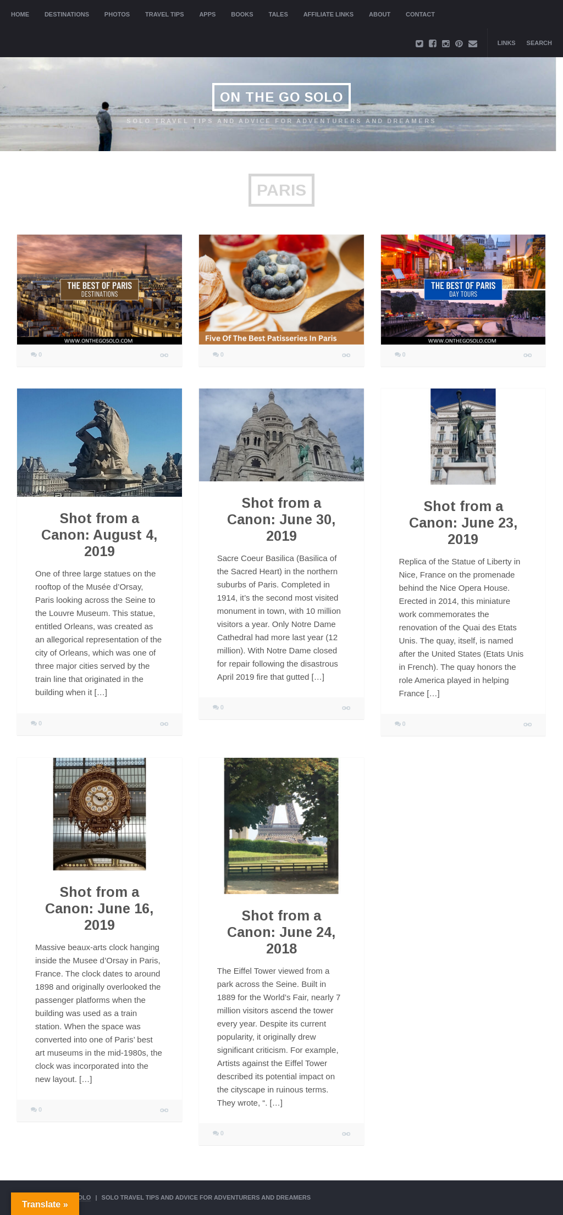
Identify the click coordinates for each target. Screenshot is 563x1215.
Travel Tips (164, 14)
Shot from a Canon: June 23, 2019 (463, 522)
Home (20, 14)
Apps (207, 14)
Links (507, 43)
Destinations (67, 14)
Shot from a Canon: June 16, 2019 (99, 908)
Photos (117, 14)
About (379, 14)
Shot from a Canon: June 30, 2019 (281, 519)
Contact (420, 14)
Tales (278, 14)
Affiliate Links (328, 14)
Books (242, 14)
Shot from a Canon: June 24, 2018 (281, 932)
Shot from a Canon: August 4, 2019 (99, 535)
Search (539, 43)
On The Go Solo (281, 97)
